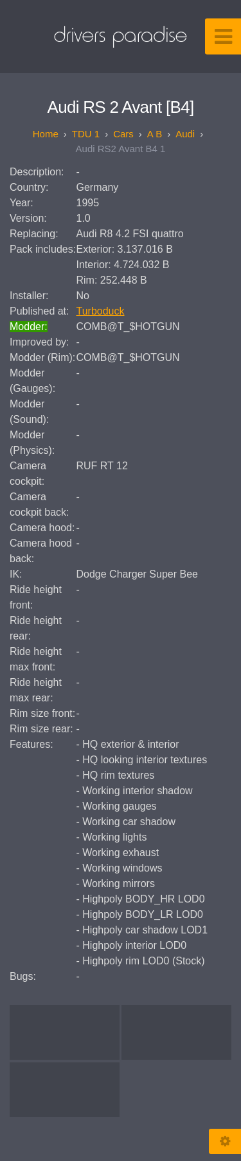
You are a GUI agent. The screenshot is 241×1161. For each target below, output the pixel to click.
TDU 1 (86, 133)
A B (154, 133)
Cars (123, 133)
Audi (185, 133)
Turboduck (100, 311)
